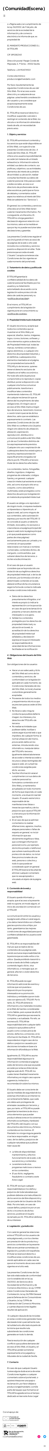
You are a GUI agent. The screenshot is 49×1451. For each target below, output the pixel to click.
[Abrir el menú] (4, 15)
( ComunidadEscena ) (24, 8)
